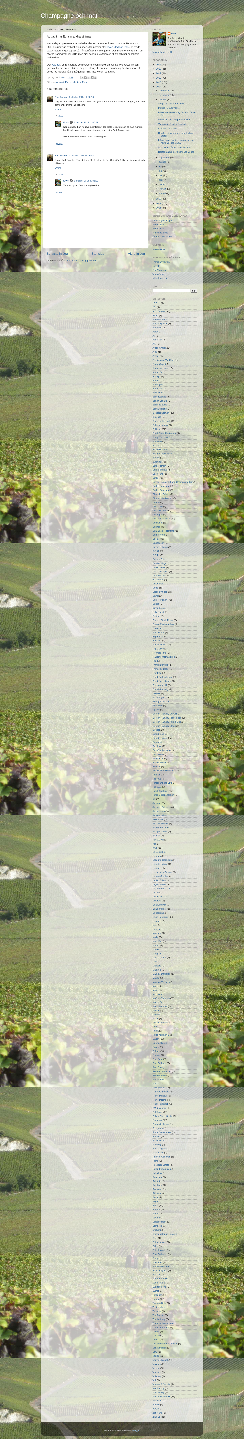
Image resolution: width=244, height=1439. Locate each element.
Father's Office (159, 644)
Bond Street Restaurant (164, 433)
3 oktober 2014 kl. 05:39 (86, 122)
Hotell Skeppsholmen (163, 795)
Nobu (155, 1026)
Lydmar (156, 929)
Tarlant (155, 1299)
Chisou (156, 502)
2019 (159, 64)
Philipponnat (158, 1087)
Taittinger (157, 1295)
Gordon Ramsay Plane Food (166, 718)
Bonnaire (157, 441)
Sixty (154, 1238)
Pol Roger (157, 1112)
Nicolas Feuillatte (161, 1022)
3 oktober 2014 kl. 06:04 (81, 155)
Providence (158, 1140)
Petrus (155, 1083)
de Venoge (158, 579)
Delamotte (157, 583)
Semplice (157, 1226)
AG (154, 335)
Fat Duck (157, 640)
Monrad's (157, 1002)
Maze (155, 986)
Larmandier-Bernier (162, 872)
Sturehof (156, 1274)
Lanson (156, 868)
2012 (159, 203)
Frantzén (156, 673)
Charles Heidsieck (161, 498)
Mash (155, 961)
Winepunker (158, 228)
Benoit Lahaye (159, 401)
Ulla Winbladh (159, 1347)
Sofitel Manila (159, 1250)
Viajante (156, 1364)
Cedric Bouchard (161, 486)
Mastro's (156, 970)
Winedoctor (158, 224)
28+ (154, 307)
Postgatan (157, 1128)
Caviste (156, 266)
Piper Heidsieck (160, 1104)
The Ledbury (158, 1319)
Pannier (156, 1055)
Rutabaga (157, 1185)
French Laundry (160, 689)
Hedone (156, 766)
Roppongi (157, 1177)
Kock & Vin (158, 839)
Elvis (61, 77)
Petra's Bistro (159, 1079)
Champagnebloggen (162, 220)
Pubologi (156, 1144)
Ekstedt (156, 616)
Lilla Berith (157, 896)
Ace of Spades (159, 323)
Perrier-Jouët (159, 1075)
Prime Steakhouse (161, 1132)
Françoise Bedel (160, 669)
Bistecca (156, 417)
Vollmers (156, 1376)
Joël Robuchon (160, 827)
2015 (159, 82)
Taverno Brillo (159, 1303)
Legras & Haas (160, 884)
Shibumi (156, 1230)
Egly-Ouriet (158, 612)
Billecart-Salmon (160, 413)
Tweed (155, 1339)
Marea (155, 949)
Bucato (156, 457)
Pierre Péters (159, 1100)
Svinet (155, 1291)
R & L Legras (159, 1148)
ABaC (155, 315)
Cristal (155, 539)
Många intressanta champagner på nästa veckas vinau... (176, 141)
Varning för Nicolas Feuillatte (172, 124)
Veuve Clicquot (160, 1360)
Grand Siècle (159, 734)
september (164, 157)
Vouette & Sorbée (161, 1384)
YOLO (155, 1408)
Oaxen (155, 1039)
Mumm (155, 1010)
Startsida (98, 253)
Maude (155, 978)
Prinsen (156, 1136)
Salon (155, 1205)
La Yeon (156, 856)
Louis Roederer (160, 917)
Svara (58, 109)
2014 (159, 86)
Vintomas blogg (160, 232)
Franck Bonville (160, 665)
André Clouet (159, 364)
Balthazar (157, 388)
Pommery (157, 1120)
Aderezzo (157, 327)
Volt (154, 1380)
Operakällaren (159, 1043)
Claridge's (157, 514)
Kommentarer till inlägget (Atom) (80, 260)
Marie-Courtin (159, 957)
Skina (155, 1246)
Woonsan (157, 1400)
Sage (155, 1201)
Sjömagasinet (159, 1242)
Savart (155, 1213)
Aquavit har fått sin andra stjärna (174, 147)
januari (162, 193)
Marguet (156, 953)
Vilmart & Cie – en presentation (174, 119)
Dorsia (155, 604)
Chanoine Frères (161, 494)
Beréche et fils (159, 404)
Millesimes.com (160, 278)
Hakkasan (157, 754)
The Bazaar (158, 1315)
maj (161, 175)
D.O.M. (156, 555)
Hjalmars (156, 787)
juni (161, 171)
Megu (155, 990)
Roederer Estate (160, 1165)
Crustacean (158, 543)
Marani (155, 945)
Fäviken (156, 693)
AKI (154, 343)
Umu (154, 1352)
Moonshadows (159, 1006)
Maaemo (156, 933)
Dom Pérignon (159, 600)
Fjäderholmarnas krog (163, 657)
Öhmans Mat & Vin (162, 236)
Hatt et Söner (159, 762)
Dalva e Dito (158, 559)
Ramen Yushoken (161, 1156)
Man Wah (157, 941)
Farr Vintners (159, 270)
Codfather (157, 522)
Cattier (155, 478)
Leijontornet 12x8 (161, 888)
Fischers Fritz (159, 652)
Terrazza (156, 1311)
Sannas (156, 1209)
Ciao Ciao (157, 506)
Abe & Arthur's (159, 319)
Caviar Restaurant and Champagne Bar (172, 482)
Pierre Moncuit (159, 1095)
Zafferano (157, 1412)
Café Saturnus (159, 469)
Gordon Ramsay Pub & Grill (166, 722)
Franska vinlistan (161, 262)
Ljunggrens (158, 913)
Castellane (157, 474)
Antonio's (157, 372)
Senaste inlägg (57, 253)
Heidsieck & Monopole (163, 770)
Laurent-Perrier (160, 876)
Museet (156, 1014)
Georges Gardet (160, 701)
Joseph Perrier (159, 831)
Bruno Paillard (159, 449)
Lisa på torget (159, 909)
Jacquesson (158, 811)
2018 (159, 69)
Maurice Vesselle (161, 982)
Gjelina (156, 709)
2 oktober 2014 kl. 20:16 (81, 97)
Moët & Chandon (161, 998)
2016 (159, 78)
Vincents (156, 1372)
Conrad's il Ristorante (163, 531)
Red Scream (61, 97)
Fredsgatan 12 (159, 685)
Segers (156, 1217)
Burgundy (157, 461)
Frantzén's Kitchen (161, 681)
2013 (159, 199)
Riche (155, 1161)
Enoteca (156, 628)
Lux (154, 925)
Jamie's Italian (159, 815)
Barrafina (157, 392)
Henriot (156, 774)
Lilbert (155, 892)
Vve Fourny (158, 1388)
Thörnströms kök (161, 1327)
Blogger (136, 1430)
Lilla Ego (156, 900)
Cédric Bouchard (161, 490)
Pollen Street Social (162, 1116)
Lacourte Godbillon (162, 860)
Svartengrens (159, 1287)
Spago (155, 1258)
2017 (159, 73)
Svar (60, 116)
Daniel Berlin (159, 567)
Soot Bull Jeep (159, 1254)
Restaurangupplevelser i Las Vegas (176, 152)
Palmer (156, 1051)
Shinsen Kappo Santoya (164, 1234)
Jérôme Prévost (160, 823)
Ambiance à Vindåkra (163, 360)
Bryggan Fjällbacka (162, 453)
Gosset (156, 730)
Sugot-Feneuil (159, 1278)
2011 (159, 207)
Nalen (155, 1018)
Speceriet (157, 1262)
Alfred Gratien (159, 348)
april (161, 180)
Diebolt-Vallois (159, 592)
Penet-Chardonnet (161, 1071)
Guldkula (156, 746)
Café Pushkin (159, 466)
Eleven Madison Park (117, 47)
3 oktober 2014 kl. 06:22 (86, 180)
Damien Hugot (159, 563)
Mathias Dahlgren (161, 974)
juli (160, 166)
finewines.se (158, 249)
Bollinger (156, 429)
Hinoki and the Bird (162, 783)
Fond (155, 661)
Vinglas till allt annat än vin (171, 103)
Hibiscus (156, 778)
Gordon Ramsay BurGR (164, 713)
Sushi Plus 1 (158, 1282)
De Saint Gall (159, 575)
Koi (154, 844)
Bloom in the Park (161, 421)
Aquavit (56, 64)
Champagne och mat (69, 15)
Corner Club (158, 534)
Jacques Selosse (161, 807)
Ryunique (157, 1189)
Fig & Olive (158, 648)
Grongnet (157, 742)
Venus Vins (158, 274)
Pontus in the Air (160, 1124)
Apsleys (156, 376)
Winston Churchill (161, 1396)
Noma (155, 1030)
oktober (163, 99)
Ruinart (156, 1181)
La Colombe (158, 852)
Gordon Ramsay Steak (164, 726)
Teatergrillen (158, 1307)
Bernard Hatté (159, 409)
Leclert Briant (159, 880)
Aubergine (157, 384)
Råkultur (156, 1193)
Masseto (156, 965)
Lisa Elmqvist (159, 904)
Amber (155, 356)
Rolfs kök (157, 1173)
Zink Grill (156, 1417)
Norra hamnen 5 (160, 1035)
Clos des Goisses (161, 518)
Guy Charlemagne (161, 750)
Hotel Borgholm (160, 791)
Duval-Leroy (158, 608)
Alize (154, 352)
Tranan (156, 1335)
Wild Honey (158, 1392)
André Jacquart (160, 368)
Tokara (155, 1331)
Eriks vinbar (158, 632)
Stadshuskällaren (161, 1266)
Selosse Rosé (159, 1221)
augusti (163, 162)
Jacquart (156, 803)
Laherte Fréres (160, 864)
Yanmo (156, 1404)
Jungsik (156, 835)
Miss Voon (157, 994)
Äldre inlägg (136, 253)
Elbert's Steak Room (162, 620)
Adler (155, 331)
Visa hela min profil (162, 52)
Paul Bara (157, 1059)
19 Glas (156, 303)
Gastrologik (158, 697)
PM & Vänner (159, 1108)
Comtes (156, 527)
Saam (155, 1197)
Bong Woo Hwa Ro (162, 437)
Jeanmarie (157, 819)
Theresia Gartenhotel (163, 1323)
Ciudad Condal (160, 510)
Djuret (155, 596)
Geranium (157, 705)
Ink (154, 799)
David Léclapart (160, 571)
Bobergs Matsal (160, 425)
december (164, 90)
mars (162, 184)
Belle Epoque (159, 396)
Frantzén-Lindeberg (162, 677)
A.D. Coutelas (159, 311)
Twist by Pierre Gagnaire (165, 1343)
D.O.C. (155, 551)
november (164, 95)
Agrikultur (157, 339)
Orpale (155, 1047)
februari (163, 188)
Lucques (156, 921)
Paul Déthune (159, 1063)
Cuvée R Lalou (160, 547)
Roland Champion (161, 1169)
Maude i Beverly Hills (169, 108)
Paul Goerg (158, 1067)
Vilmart (156, 1368)
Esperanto (157, 636)
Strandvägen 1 (159, 1270)
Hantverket (158, 758)
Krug (154, 848)
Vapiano (156, 1356)
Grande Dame (159, 738)
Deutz (155, 587)
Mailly (155, 937)
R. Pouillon (158, 1152)
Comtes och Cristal (168, 128)
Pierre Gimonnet (160, 1091)
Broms (155, 445)
